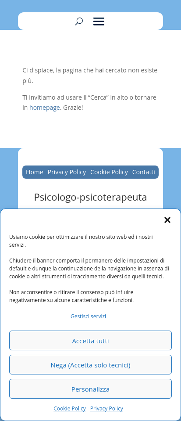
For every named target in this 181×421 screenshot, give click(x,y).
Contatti (143, 172)
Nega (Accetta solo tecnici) (91, 364)
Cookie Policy (69, 408)
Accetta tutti (90, 340)
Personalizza (90, 389)
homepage (44, 107)
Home (34, 172)
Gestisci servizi (88, 316)
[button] (167, 220)
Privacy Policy (106, 408)
